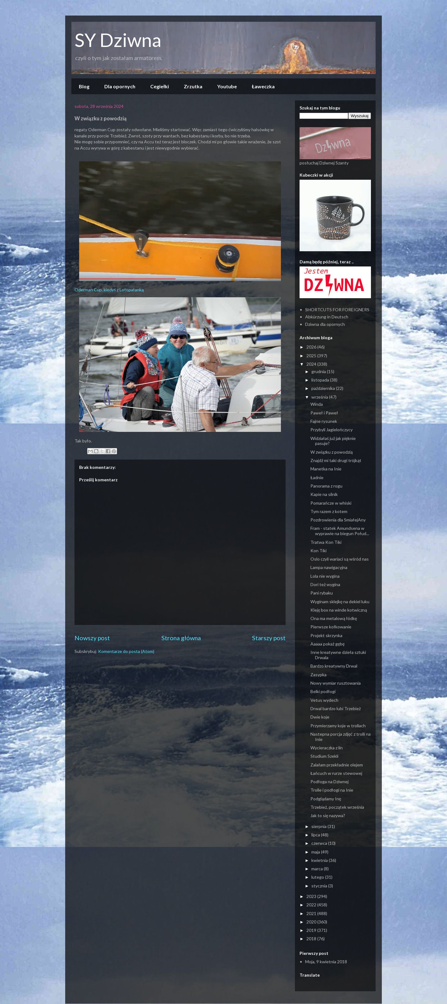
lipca (316, 834)
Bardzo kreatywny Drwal (333, 666)
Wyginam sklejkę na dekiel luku (339, 601)
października (323, 388)
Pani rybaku (321, 592)
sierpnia (319, 826)
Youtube (227, 86)
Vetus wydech (324, 700)
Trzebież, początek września (337, 807)
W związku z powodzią (331, 452)
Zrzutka (193, 86)
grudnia (319, 371)
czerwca (319, 843)
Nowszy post (92, 637)
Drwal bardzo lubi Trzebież (335, 708)
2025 (311, 355)
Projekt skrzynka (326, 635)
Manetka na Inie (325, 468)
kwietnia (320, 860)
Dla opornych (119, 86)
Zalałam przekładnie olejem (336, 764)
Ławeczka (263, 86)
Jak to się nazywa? (327, 815)
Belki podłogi (323, 691)
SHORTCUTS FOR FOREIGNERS (337, 309)
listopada (320, 379)
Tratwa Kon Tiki (325, 542)
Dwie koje (319, 716)
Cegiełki (159, 86)
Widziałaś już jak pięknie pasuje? (333, 441)
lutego (318, 877)
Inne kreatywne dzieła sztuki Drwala (338, 655)
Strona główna (181, 637)
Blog (84, 86)
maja (316, 851)
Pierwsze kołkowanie (330, 626)
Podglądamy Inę (325, 798)
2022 (311, 904)
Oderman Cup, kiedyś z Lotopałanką (109, 289)
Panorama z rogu (326, 485)
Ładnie (316, 477)
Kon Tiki (318, 550)
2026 (311, 346)
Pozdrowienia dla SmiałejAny (338, 519)
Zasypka (318, 674)
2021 (311, 913)
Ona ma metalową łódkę (333, 618)
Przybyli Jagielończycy (331, 429)
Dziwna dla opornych (325, 324)
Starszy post (269, 637)
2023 (311, 896)
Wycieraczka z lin (326, 747)
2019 (311, 930)
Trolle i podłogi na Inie (331, 790)
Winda (316, 404)
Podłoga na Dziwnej (329, 781)
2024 (311, 364)
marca (317, 868)
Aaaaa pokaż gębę (327, 643)
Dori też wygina (325, 584)
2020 (311, 921)
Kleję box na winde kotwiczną (338, 610)
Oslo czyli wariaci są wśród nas (339, 559)
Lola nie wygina (325, 576)
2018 (311, 938)
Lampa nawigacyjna (328, 567)
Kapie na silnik (324, 494)
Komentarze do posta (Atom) (126, 651)
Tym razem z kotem (328, 511)
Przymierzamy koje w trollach (338, 725)
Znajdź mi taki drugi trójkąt (335, 460)
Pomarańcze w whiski (330, 503)
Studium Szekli (324, 756)
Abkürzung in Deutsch (326, 316)
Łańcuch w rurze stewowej (336, 773)
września (320, 397)
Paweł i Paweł (324, 412)
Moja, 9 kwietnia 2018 (326, 961)
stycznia (319, 885)
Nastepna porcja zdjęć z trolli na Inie (340, 736)
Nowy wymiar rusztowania (335, 683)
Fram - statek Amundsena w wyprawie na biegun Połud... (339, 530)
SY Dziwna (117, 40)
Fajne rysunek (323, 421)
